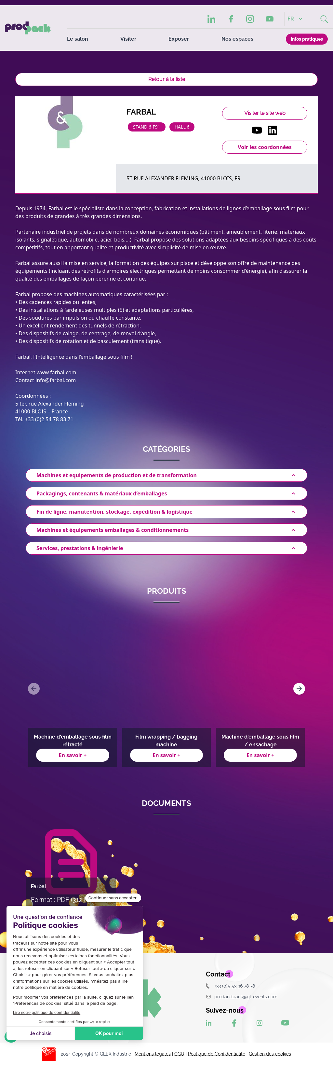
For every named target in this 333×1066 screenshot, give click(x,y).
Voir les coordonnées (265, 147)
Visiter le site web (265, 113)
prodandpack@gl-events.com (241, 996)
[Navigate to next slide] (299, 689)
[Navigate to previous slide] (34, 689)
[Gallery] (166, 689)
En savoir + (73, 755)
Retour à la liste (166, 79)
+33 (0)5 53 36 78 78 (230, 986)
